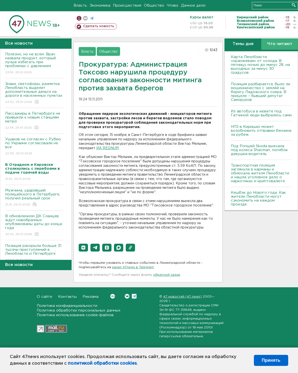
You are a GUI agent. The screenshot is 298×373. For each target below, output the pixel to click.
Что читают (279, 44)
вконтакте (85, 18)
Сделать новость (98, 26)
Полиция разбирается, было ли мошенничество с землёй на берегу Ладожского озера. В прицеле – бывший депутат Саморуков (260, 92)
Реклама (91, 296)
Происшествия (127, 5)
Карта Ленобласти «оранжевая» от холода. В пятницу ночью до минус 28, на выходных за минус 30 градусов (260, 64)
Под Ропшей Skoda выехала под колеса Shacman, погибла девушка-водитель (259, 150)
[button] (83, 248)
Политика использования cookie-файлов (75, 315)
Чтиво (172, 5)
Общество (154, 5)
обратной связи (166, 275)
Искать (294, 5)
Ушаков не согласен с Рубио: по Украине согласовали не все (34, 147)
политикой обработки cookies (102, 363)
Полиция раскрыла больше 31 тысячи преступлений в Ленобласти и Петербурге (34, 253)
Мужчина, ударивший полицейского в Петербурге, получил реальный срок (34, 198)
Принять (271, 360)
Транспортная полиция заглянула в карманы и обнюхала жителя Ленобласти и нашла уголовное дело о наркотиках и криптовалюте (260, 173)
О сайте (44, 296)
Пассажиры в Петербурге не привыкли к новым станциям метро (34, 121)
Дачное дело (193, 5)
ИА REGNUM (107, 148)
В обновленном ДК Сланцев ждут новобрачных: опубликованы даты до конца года (34, 225)
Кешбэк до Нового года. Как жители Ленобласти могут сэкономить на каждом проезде (258, 198)
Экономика (100, 5)
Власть (80, 5)
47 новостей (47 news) (182, 296)
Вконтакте (112, 296)
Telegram (134, 296)
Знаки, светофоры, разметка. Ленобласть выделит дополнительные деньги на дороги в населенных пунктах (34, 93)
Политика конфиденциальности (67, 305)
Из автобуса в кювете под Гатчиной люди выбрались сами (261, 113)
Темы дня (243, 44)
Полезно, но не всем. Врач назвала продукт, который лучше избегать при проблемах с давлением (34, 63)
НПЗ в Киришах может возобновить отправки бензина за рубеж (261, 130)
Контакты (67, 296)
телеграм (91, 18)
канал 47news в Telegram (133, 267)
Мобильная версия (79, 18)
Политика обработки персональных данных (79, 310)
